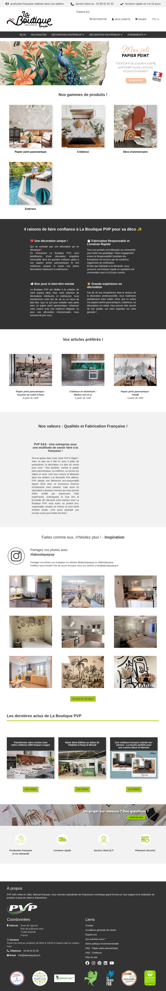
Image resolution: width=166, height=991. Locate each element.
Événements (137, 34)
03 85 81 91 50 (31, 950)
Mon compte (121, 19)
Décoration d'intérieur (68, 34)
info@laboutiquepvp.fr (29, 955)
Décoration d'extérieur (106, 34)
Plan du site (91, 957)
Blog (23, 34)
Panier (140, 19)
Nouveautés (39, 34)
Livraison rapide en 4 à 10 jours (140, 4)
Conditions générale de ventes (100, 930)
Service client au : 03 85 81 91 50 (92, 4)
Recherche (98, 19)
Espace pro (91, 934)
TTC (155, 19)
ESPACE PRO (83, 11)
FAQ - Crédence (93, 952)
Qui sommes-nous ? (95, 939)
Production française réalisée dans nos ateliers (35, 4)
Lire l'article (30, 789)
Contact (89, 925)
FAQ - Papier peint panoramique (101, 948)
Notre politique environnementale (102, 943)
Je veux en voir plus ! (83, 698)
